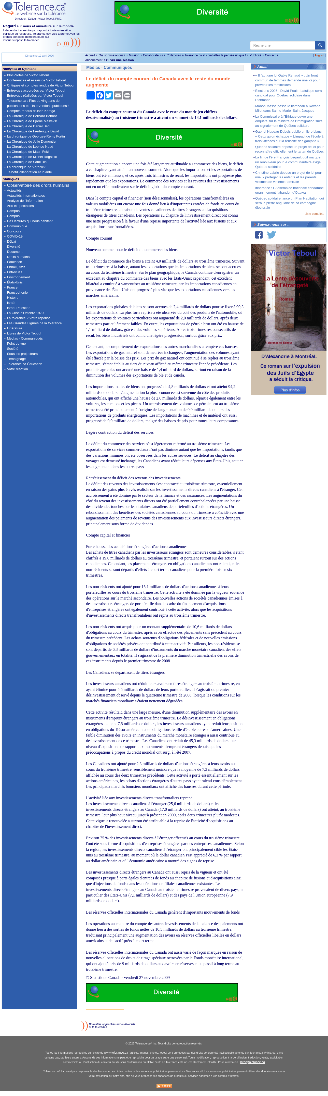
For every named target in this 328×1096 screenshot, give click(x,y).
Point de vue (16, 343)
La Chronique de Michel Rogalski (32, 157)
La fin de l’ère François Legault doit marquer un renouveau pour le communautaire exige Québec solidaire (288, 161)
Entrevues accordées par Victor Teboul (36, 90)
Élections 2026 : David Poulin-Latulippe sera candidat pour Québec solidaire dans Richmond (288, 95)
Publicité (255, 55)
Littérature (14, 328)
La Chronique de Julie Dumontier (31, 141)
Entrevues (14, 272)
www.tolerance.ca (116, 1058)
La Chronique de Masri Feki (28, 152)
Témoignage (16, 359)
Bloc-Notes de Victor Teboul (28, 75)
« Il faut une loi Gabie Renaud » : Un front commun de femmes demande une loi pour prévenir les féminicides (287, 79)
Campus (13, 211)
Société (12, 349)
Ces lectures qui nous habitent (29, 221)
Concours (14, 231)
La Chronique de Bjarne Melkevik (32, 121)
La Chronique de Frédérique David (33, 131)
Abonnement (93, 60)
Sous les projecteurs (22, 354)
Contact (270, 55)
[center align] (320, 45)
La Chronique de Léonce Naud (30, 146)
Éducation (14, 262)
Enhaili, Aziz (16, 267)
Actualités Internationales (26, 195)
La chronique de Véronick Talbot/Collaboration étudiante (29, 169)
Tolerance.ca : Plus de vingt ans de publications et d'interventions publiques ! (38, 103)
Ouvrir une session (120, 60)
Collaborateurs (153, 55)
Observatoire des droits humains (38, 185)
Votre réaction (17, 369)
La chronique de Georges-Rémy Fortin (36, 136)
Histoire (12, 298)
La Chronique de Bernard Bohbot (32, 116)
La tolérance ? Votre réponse (28, 318)
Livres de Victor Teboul (24, 333)
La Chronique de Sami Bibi (27, 162)
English (319, 55)
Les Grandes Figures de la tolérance (34, 323)
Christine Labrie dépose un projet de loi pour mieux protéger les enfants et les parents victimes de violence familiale (288, 177)
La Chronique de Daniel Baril (28, 126)
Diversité (13, 246)
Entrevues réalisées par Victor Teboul (35, 95)
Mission (134, 55)
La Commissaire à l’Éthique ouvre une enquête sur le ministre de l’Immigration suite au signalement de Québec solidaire (288, 121)
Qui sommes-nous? (112, 55)
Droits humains (18, 257)
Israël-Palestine (18, 308)
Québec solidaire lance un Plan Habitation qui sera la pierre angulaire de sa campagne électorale (289, 202)
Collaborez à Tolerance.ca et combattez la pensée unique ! (206, 55)
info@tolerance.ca (252, 1067)
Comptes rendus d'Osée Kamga (31, 111)
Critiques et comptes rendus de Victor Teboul (40, 85)
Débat (11, 241)
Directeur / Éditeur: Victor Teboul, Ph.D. (38, 18)
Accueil (90, 55)
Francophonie (17, 292)
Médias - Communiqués (25, 338)
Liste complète (314, 214)
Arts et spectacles (20, 206)
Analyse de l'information (25, 201)
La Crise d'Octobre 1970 (25, 313)
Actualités (14, 190)
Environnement (18, 277)
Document (14, 252)
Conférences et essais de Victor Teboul (36, 80)
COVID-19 (14, 236)
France (12, 287)
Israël (11, 303)
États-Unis (14, 282)
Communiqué (17, 226)
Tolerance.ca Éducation (24, 364)
